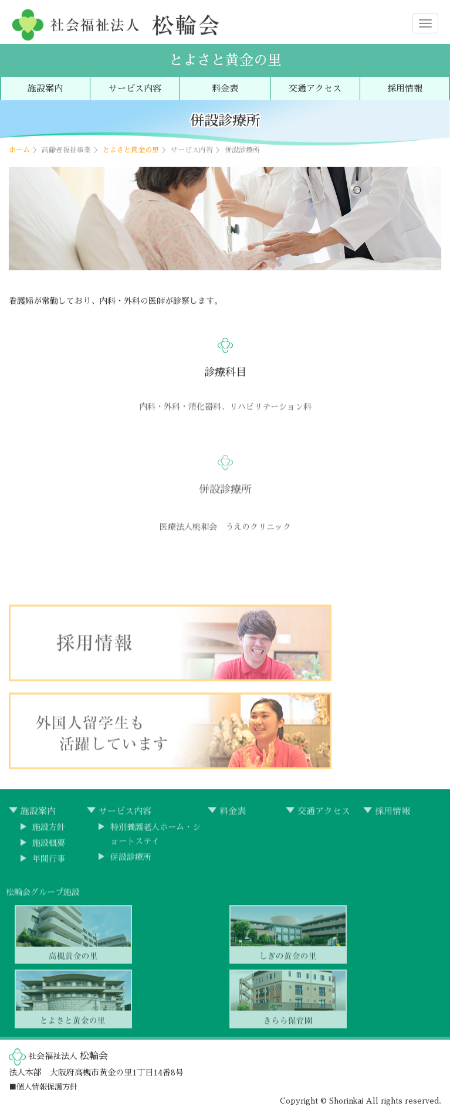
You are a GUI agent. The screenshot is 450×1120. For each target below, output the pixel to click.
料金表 (225, 88)
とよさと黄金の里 (225, 60)
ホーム (19, 149)
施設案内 (45, 88)
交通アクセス (315, 88)
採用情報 (404, 88)
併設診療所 (130, 860)
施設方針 (48, 830)
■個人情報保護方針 (43, 1087)
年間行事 (48, 861)
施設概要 (48, 845)
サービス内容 (135, 88)
